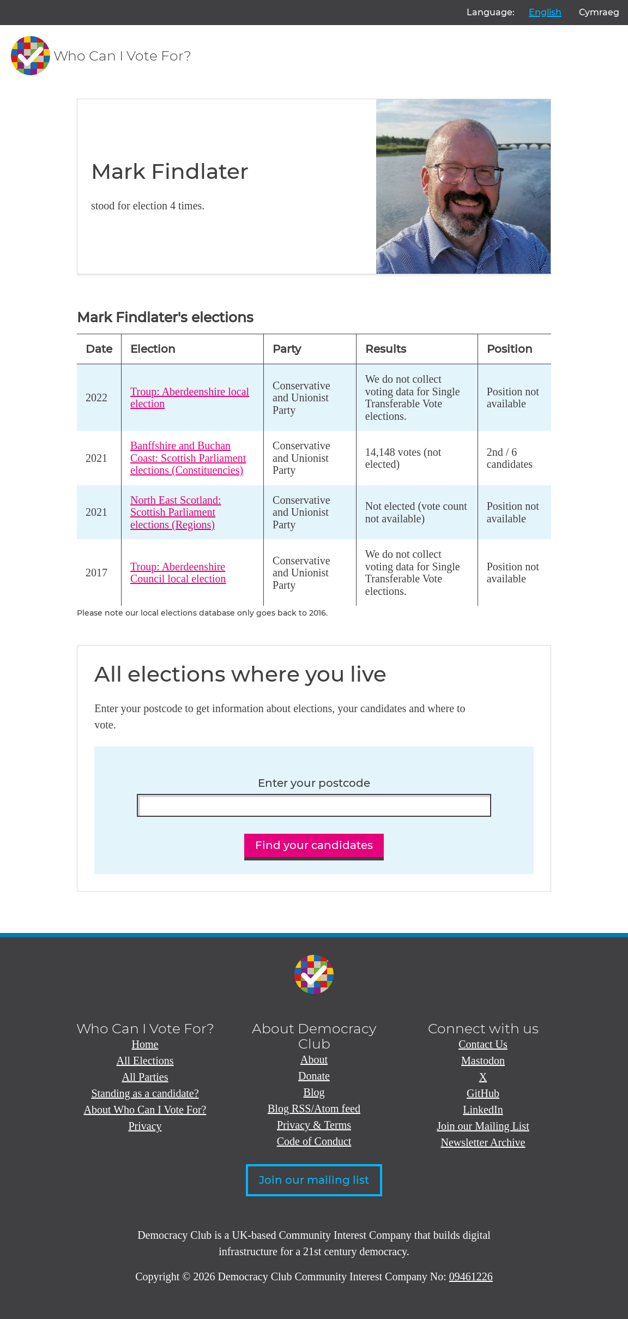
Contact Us (482, 1044)
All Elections (145, 1061)
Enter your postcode (314, 783)
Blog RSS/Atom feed (314, 1109)
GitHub (483, 1093)
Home (145, 1044)
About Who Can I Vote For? (145, 1110)
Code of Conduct (314, 1141)
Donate (314, 1076)
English (545, 12)
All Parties (145, 1077)
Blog (314, 1092)
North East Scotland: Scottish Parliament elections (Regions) (175, 512)
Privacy (144, 1126)
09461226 (471, 1276)
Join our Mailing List (483, 1126)
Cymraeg (599, 12)
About (314, 1059)
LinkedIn (483, 1110)
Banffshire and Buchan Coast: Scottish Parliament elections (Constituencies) (188, 457)
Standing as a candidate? (144, 1093)
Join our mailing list (314, 1180)
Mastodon (483, 1061)
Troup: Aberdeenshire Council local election (178, 573)
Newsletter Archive (483, 1142)
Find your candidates (314, 845)
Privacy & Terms (314, 1125)
